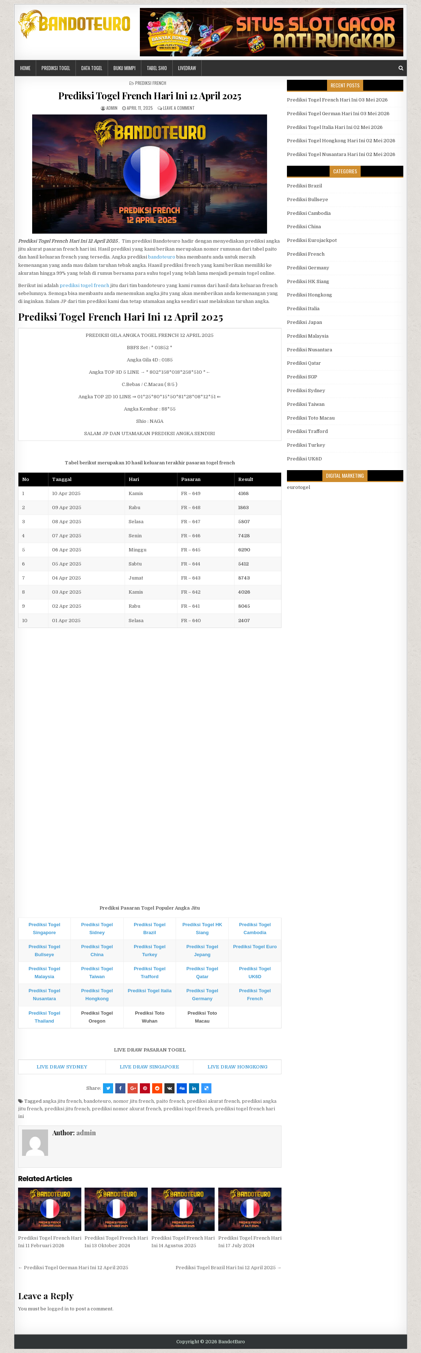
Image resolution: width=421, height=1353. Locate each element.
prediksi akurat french (213, 1101)
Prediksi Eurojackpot (312, 240)
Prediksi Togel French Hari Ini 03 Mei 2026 (337, 100)
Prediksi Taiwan (306, 404)
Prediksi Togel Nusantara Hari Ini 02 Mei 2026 (341, 154)
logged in (58, 1308)
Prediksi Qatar (304, 363)
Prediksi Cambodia (309, 213)
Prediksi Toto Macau (311, 418)
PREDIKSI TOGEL (56, 67)
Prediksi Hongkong (309, 295)
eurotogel (298, 487)
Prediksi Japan (304, 322)
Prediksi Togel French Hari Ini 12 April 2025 (149, 95)
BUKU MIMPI (124, 67)
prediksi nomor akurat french (126, 1108)
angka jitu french (62, 1101)
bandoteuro (161, 257)
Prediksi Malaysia (307, 336)
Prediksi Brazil (304, 185)
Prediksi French (150, 83)
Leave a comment (179, 108)
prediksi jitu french (67, 1108)
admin (111, 108)
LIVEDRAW (187, 67)
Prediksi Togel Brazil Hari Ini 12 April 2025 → (229, 1267)
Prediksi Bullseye (307, 199)
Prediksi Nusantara (309, 349)
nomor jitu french (133, 1101)
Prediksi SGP (302, 377)
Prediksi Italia (303, 308)
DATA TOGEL (91, 67)
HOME (25, 67)
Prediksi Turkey (306, 445)
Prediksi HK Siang (308, 281)
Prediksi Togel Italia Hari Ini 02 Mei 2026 (335, 127)
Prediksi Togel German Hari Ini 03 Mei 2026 (338, 113)
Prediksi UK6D (304, 458)
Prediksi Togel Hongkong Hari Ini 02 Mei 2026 (341, 140)
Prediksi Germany (308, 267)
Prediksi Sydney (306, 390)
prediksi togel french (84, 285)
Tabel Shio (157, 67)
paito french (170, 1101)
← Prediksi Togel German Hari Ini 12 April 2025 (73, 1267)
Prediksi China (304, 226)
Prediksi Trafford (307, 431)
